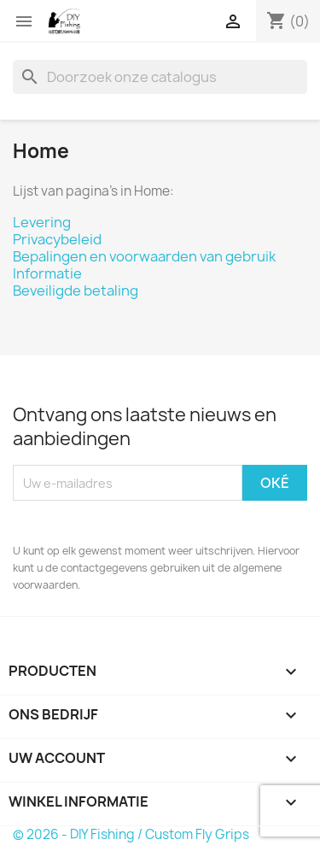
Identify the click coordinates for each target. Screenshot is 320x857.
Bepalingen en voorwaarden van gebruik (144, 256)
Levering (42, 222)
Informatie (47, 273)
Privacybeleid (57, 239)
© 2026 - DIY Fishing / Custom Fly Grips (131, 834)
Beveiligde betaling (75, 290)
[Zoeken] (160, 77)
